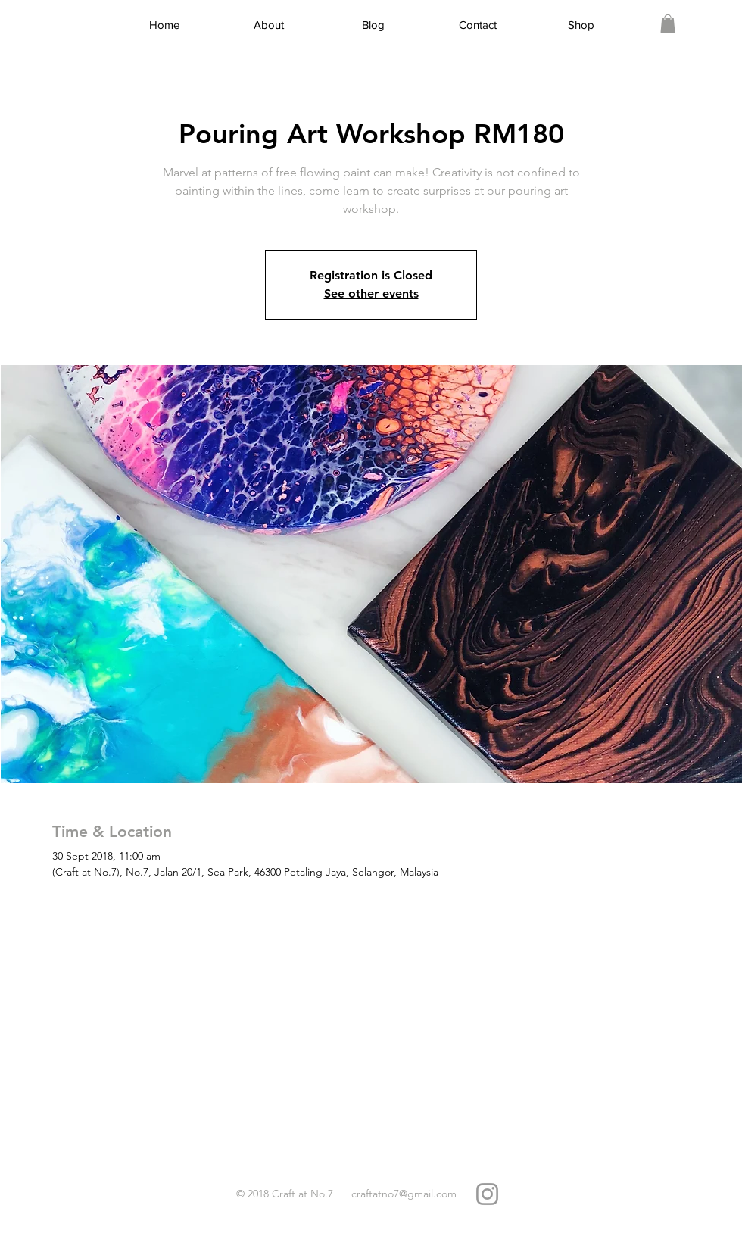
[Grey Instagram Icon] (487, 1194)
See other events (371, 293)
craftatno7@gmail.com (404, 1193)
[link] (667, 23)
